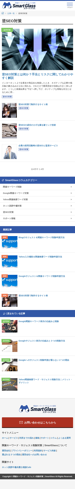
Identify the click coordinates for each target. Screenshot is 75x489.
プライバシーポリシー (22, 450)
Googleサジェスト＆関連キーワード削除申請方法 (42, 276)
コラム (53, 438)
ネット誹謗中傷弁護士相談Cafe (16, 467)
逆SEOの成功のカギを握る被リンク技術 (37, 125)
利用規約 (38, 450)
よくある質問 (64, 438)
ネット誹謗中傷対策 (12, 206)
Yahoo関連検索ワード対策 (15, 199)
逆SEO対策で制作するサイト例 (33, 104)
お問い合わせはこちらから (37, 422)
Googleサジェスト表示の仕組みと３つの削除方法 (42, 341)
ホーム (5, 438)
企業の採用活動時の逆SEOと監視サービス (38, 145)
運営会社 (6, 450)
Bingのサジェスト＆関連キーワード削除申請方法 (42, 237)
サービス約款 (49, 450)
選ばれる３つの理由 (11, 454)
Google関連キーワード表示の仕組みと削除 (39, 321)
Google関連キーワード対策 (16, 193)
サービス (14, 438)
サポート (45, 438)
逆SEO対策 (7, 97)
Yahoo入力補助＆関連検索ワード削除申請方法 (40, 257)
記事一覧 (11, 13)
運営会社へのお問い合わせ (34, 454)
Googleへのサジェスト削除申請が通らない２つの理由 (44, 360)
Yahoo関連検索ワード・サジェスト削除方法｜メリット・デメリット (45, 381)
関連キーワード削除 (12, 187)
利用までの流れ (26, 438)
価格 (37, 438)
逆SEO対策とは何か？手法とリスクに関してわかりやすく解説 (37, 76)
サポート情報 (9, 218)
